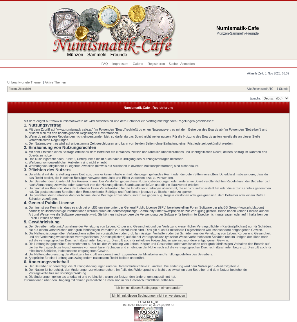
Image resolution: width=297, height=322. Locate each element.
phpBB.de (167, 305)
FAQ (105, 63)
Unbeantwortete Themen (24, 82)
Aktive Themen (55, 82)
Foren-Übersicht (20, 88)
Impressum (120, 63)
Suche (173, 63)
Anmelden (187, 63)
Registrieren (156, 63)
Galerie (138, 63)
